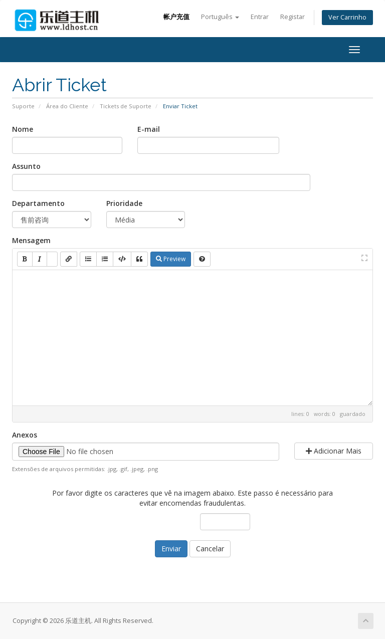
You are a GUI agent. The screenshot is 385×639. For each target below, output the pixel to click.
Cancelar (210, 548)
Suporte (23, 106)
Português (220, 17)
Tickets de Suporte (125, 106)
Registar (292, 17)
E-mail (148, 129)
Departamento (38, 203)
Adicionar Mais (333, 451)
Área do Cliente (67, 106)
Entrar (260, 17)
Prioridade (124, 203)
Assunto (26, 166)
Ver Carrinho (347, 17)
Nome (22, 129)
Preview (170, 259)
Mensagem (31, 240)
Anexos (24, 435)
